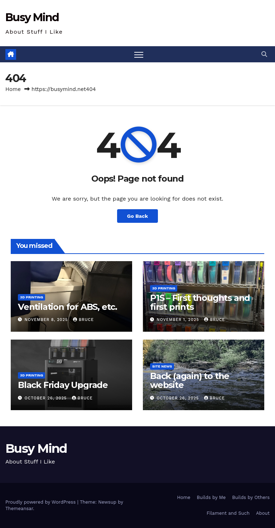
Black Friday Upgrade (63, 385)
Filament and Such (228, 513)
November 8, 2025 (47, 319)
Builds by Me (211, 497)
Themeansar (19, 508)
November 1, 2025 (179, 319)
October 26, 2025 (46, 398)
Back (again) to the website (189, 380)
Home (13, 89)
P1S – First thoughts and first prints (200, 302)
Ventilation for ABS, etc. (67, 307)
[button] (264, 54)
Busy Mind (32, 17)
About (263, 513)
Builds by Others (251, 497)
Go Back (137, 216)
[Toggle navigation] (139, 54)
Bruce (83, 319)
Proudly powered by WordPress (41, 502)
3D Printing (31, 297)
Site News (162, 366)
